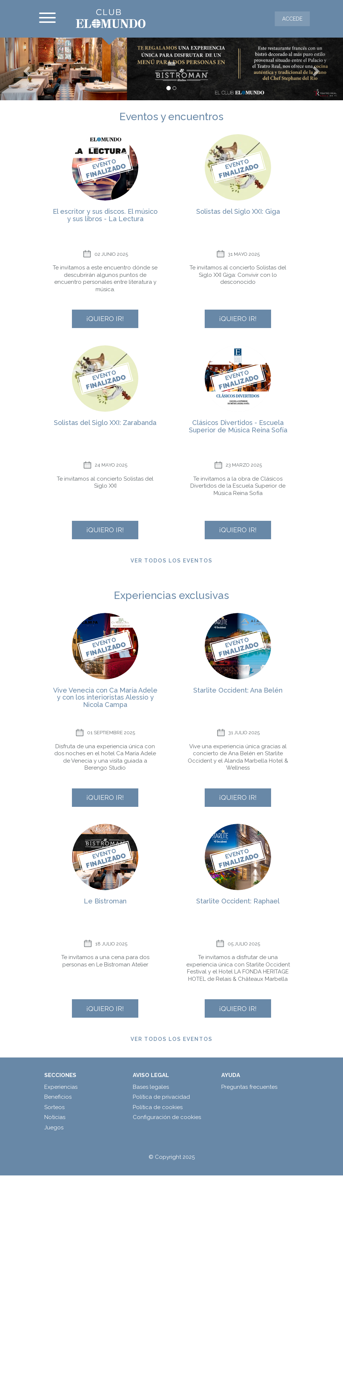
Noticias (54, 1117)
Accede (292, 19)
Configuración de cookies (167, 1117)
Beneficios (58, 1097)
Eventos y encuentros (171, 117)
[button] (26, 68)
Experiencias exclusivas (171, 595)
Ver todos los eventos (171, 561)
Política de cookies (158, 1107)
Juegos (53, 1127)
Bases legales (151, 1087)
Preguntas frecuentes (249, 1087)
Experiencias (60, 1087)
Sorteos (54, 1107)
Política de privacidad (161, 1097)
